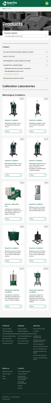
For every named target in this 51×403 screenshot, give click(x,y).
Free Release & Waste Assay (13, 78)
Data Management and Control (14, 71)
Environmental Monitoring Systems (17, 61)
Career (4, 378)
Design (35, 333)
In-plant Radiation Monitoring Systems (18, 52)
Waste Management (7, 331)
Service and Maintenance (40, 349)
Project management (38, 344)
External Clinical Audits (39, 328)
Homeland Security (7, 343)
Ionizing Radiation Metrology (9, 333)
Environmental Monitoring (9, 336)
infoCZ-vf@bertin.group (24, 371)
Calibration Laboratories (13, 65)
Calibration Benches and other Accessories (18, 68)
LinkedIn (20, 385)
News (3, 376)
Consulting (36, 331)
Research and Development (40, 346)
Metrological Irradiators (12, 74)
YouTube (20, 388)
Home (4, 8)
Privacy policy (6, 399)
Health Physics (9, 56)
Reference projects (7, 371)
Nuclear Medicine (7, 338)
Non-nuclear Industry (7, 341)
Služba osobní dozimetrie (40, 355)
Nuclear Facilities (6, 328)
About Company (6, 373)
